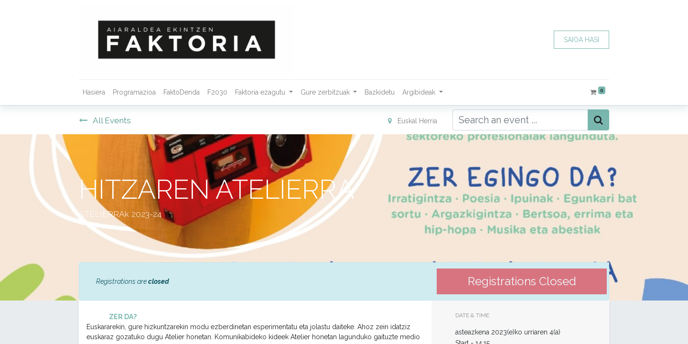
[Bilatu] (598, 119)
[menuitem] (94, 92)
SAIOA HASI (581, 39)
